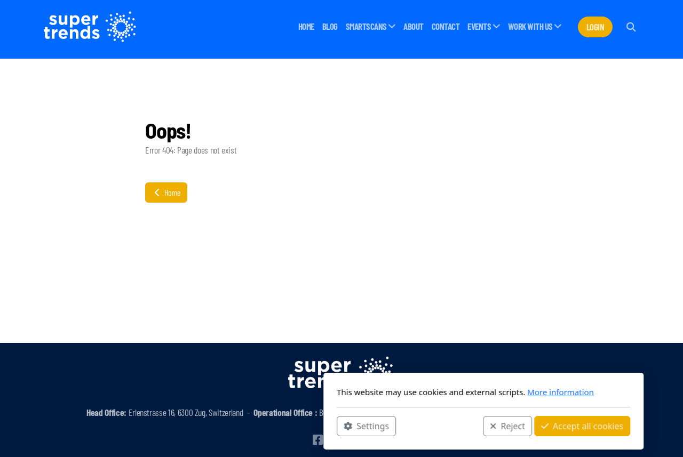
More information (418, 392)
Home (166, 192)
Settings (224, 425)
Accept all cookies (440, 425)
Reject (365, 425)
